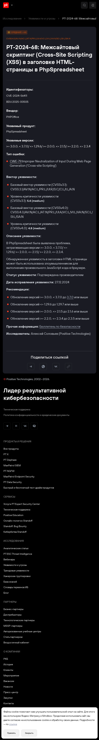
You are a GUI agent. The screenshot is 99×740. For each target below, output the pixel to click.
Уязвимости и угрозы (41, 18)
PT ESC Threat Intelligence (17, 553)
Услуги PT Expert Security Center (21, 504)
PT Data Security (12, 482)
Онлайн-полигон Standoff (17, 520)
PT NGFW (8, 471)
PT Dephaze (10, 459)
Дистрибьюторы (12, 614)
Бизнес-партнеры (13, 609)
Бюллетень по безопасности (59, 326)
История (8, 664)
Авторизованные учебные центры (22, 631)
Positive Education (13, 515)
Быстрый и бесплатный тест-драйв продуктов (28, 487)
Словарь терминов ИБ (15, 587)
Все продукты (11, 448)
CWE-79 (15, 161)
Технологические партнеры (19, 620)
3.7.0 (70, 297)
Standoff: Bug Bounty (15, 526)
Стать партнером (13, 637)
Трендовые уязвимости (16, 570)
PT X (6, 454)
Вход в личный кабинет (16, 642)
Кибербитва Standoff (15, 531)
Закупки (8, 697)
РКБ (5, 658)
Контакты (8, 703)
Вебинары (9, 559)
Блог (6, 592)
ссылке (13, 724)
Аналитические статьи (15, 548)
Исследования (12, 18)
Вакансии (8, 681)
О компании (11, 651)
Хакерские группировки (17, 576)
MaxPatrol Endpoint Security (18, 476)
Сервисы (9, 496)
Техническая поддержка (16, 409)
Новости (8, 686)
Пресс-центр (10, 692)
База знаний (10, 581)
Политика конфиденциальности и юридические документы (36, 415)
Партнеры (9, 601)
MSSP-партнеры (12, 625)
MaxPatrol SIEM (12, 465)
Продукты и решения (17, 441)
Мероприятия (11, 675)
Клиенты (8, 670)
